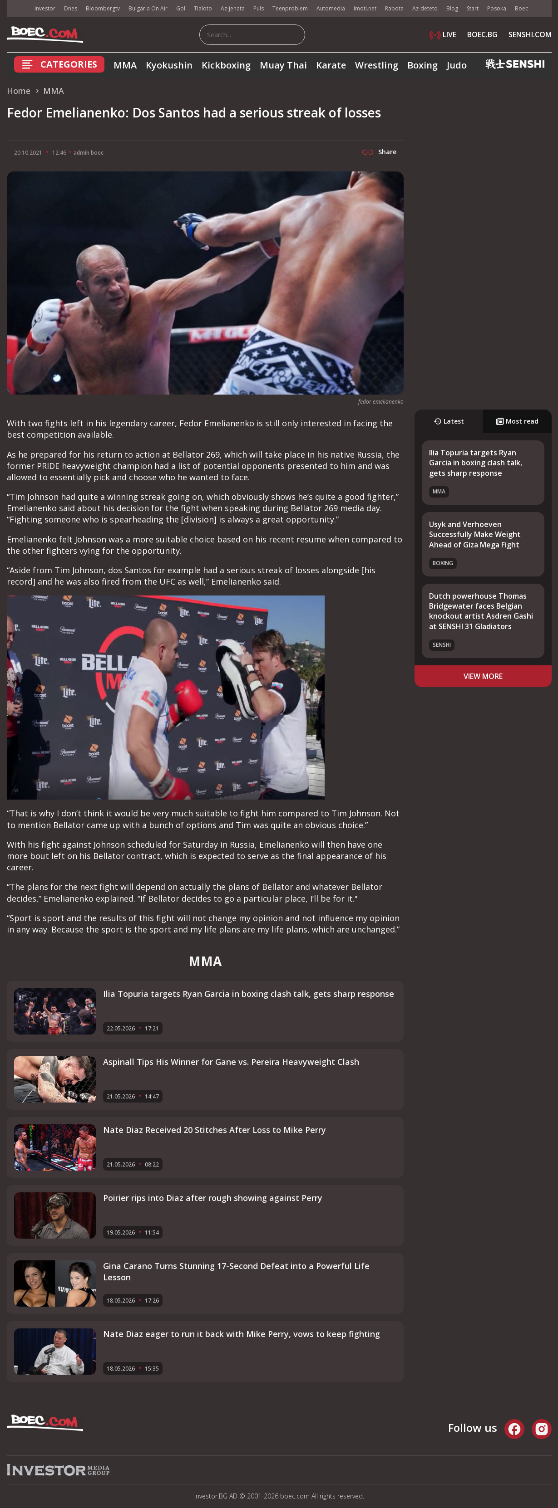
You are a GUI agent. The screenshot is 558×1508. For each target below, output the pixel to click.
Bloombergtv (103, 8)
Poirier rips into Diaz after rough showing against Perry (212, 1197)
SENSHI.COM (530, 34)
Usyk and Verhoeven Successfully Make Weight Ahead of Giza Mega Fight (475, 534)
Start (473, 8)
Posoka (496, 8)
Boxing (422, 65)
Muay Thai (283, 65)
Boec (521, 8)
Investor (45, 8)
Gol (180, 8)
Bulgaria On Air (148, 8)
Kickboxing (226, 65)
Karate (331, 65)
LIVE (443, 34)
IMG (18, 9)
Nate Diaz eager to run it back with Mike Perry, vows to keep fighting (241, 1333)
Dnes (70, 8)
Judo (457, 65)
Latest (449, 421)
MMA (125, 65)
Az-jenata (233, 8)
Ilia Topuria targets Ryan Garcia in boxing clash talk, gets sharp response (475, 463)
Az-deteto (425, 8)
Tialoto (203, 8)
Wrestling (376, 65)
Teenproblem (290, 8)
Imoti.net (365, 8)
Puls (258, 8)
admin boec (89, 152)
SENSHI (442, 645)
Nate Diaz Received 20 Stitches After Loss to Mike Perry (214, 1129)
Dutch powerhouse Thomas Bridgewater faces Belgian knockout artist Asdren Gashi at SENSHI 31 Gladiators (481, 611)
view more (483, 676)
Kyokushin (169, 65)
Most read (517, 421)
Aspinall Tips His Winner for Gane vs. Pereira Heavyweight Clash (231, 1061)
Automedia (330, 8)
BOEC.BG (482, 34)
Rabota (394, 8)
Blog (452, 8)
